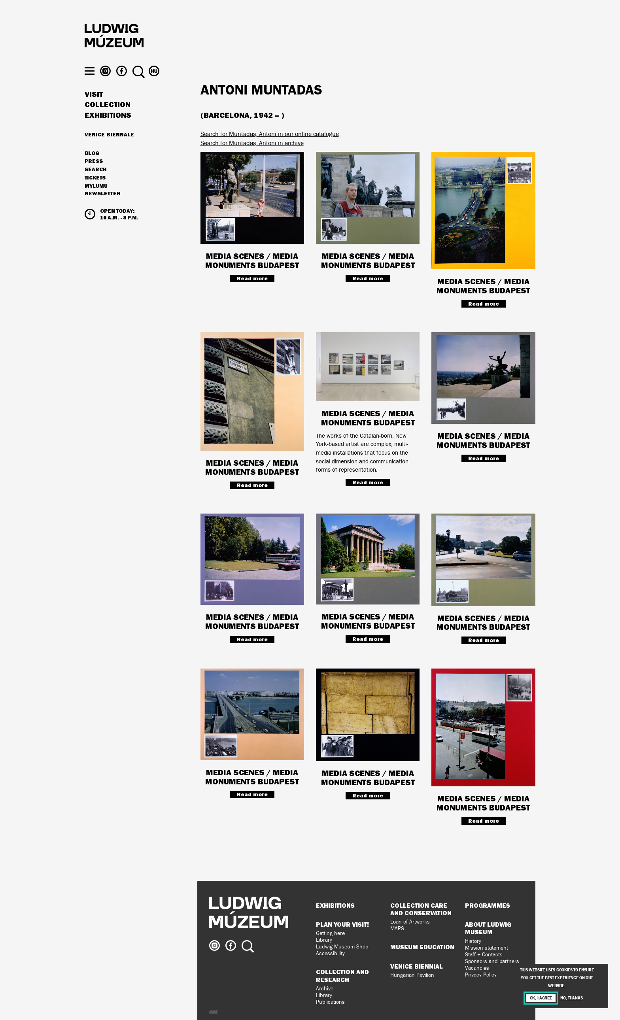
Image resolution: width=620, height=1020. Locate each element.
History (473, 941)
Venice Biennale (109, 148)
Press (94, 176)
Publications (330, 1002)
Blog (92, 167)
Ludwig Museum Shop (342, 946)
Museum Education (422, 947)
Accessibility (330, 953)
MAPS (397, 928)
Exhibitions (108, 130)
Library (324, 940)
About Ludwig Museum (488, 928)
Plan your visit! (342, 924)
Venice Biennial (416, 966)
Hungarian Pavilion (412, 975)
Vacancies (477, 968)
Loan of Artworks (410, 921)
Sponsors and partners (492, 961)
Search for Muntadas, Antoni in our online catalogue (269, 134)
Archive (324, 988)
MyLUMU (96, 200)
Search (96, 184)
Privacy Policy (481, 974)
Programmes (487, 905)
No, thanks (571, 998)
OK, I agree (541, 998)
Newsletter (103, 208)
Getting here (330, 933)
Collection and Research (342, 975)
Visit (94, 109)
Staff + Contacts (484, 954)
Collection (107, 119)
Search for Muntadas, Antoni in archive (252, 143)
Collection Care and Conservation (421, 909)
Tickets (95, 192)
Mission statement (486, 947)
